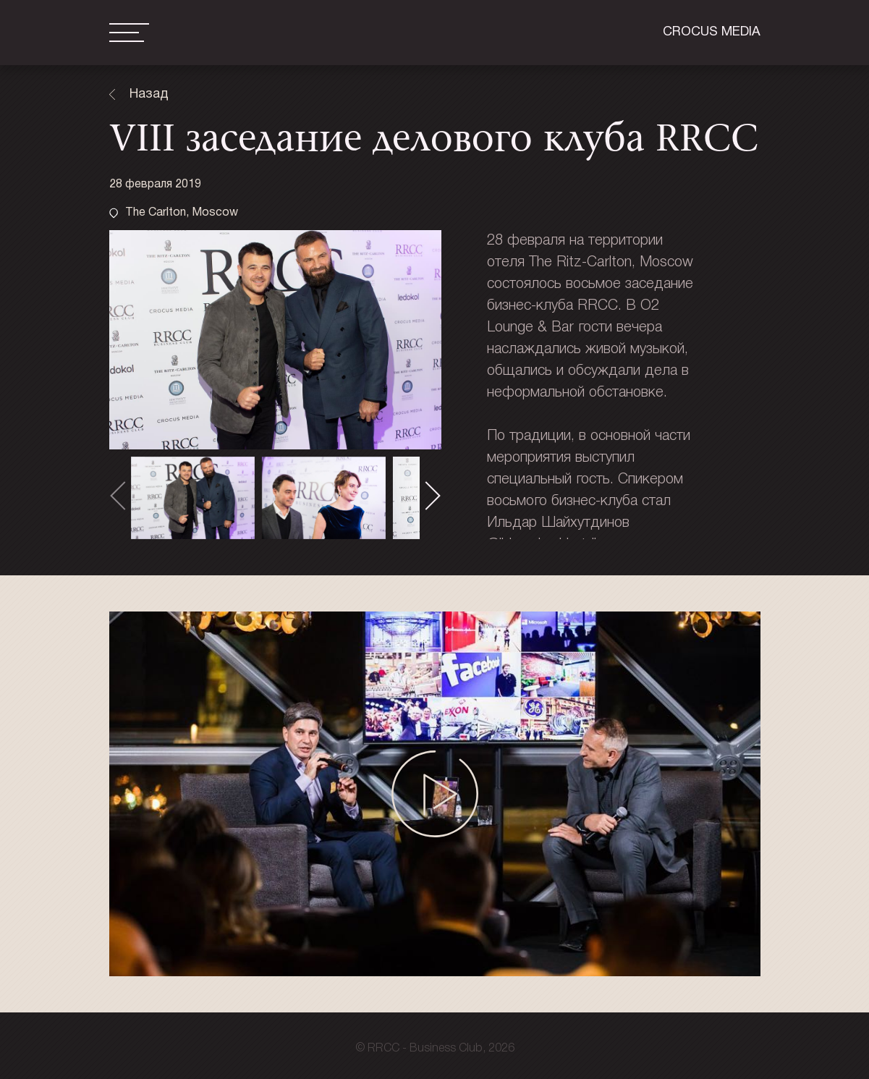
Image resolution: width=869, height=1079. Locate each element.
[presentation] (124, 496)
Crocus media (711, 32)
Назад (149, 94)
